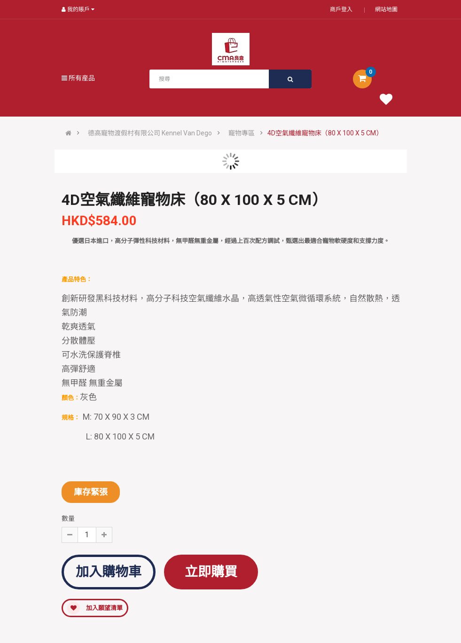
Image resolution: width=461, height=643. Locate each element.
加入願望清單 (95, 608)
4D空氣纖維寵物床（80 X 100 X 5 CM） (325, 133)
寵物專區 (241, 133)
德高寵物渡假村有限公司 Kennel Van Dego (150, 133)
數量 (68, 518)
